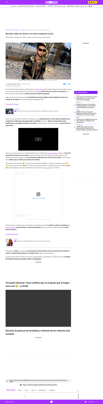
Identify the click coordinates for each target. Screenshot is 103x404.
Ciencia (78, 95)
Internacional (79, 125)
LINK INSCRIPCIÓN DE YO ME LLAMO (26, 6)
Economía (78, 102)
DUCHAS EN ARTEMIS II (40, 6)
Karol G (33, 390)
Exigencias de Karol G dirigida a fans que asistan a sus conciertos (33, 241)
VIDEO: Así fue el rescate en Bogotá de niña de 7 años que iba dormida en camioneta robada (86, 113)
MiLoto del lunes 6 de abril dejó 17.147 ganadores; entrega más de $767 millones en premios (86, 105)
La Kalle (7, 29)
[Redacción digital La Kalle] (14, 84)
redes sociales (52, 153)
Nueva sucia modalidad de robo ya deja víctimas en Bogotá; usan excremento (86, 120)
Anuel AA (42, 89)
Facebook (64, 84)
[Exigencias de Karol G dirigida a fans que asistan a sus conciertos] (10, 242)
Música (16, 239)
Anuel (19, 390)
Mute (85, 402)
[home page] (51, 2)
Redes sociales (42, 390)
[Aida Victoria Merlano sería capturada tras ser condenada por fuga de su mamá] (10, 111)
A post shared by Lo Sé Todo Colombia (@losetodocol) (38, 219)
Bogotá (77, 110)
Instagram (46, 168)
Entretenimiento (15, 29)
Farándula (22, 29)
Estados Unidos (11, 227)
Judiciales (16, 109)
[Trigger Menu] (7, 2)
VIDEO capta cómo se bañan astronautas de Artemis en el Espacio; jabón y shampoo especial (86, 128)
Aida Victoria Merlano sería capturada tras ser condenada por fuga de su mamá (37, 111)
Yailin (37, 89)
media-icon (51, 401)
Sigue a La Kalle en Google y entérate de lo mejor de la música (38, 385)
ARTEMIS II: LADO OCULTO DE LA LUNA (56, 6)
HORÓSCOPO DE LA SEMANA (73, 6)
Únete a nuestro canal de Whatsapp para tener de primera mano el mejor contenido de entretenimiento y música (36, 380)
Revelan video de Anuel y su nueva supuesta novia (37, 29)
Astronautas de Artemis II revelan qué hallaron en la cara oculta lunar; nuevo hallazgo (86, 98)
